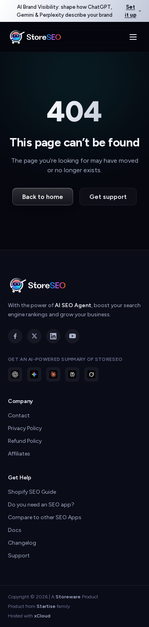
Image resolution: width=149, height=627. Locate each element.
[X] (34, 336)
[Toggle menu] (133, 37)
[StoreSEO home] (35, 37)
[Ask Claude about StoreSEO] (53, 374)
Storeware (68, 597)
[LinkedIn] (53, 336)
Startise (46, 606)
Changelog (22, 542)
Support (19, 555)
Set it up (133, 11)
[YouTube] (72, 336)
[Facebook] (15, 336)
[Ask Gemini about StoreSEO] (34, 374)
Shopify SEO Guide (32, 492)
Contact (19, 415)
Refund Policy (25, 441)
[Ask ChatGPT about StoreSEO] (15, 374)
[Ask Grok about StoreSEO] (91, 374)
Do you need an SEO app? (41, 504)
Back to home (42, 197)
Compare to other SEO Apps (44, 517)
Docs (14, 530)
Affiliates (19, 453)
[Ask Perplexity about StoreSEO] (72, 374)
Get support (108, 197)
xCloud (42, 616)
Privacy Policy (25, 428)
